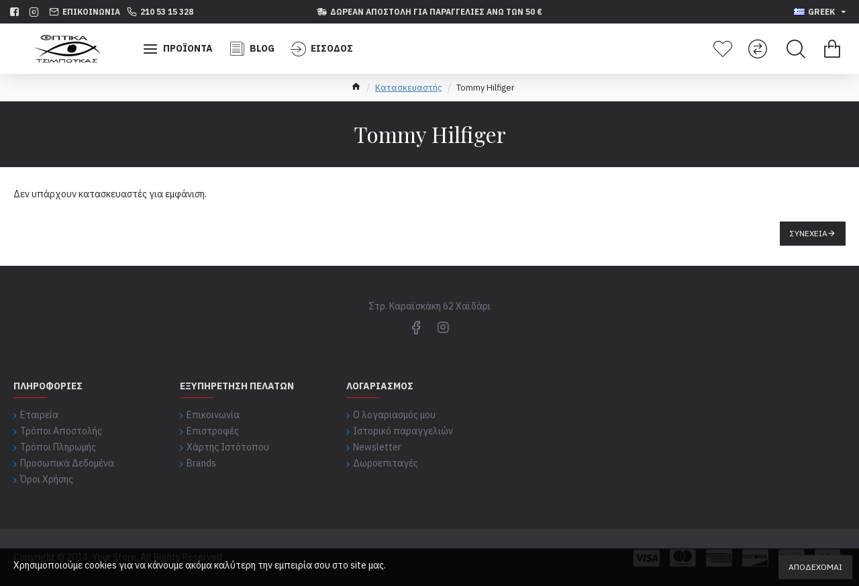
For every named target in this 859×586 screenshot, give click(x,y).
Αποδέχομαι (815, 567)
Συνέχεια (808, 233)
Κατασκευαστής (408, 87)
